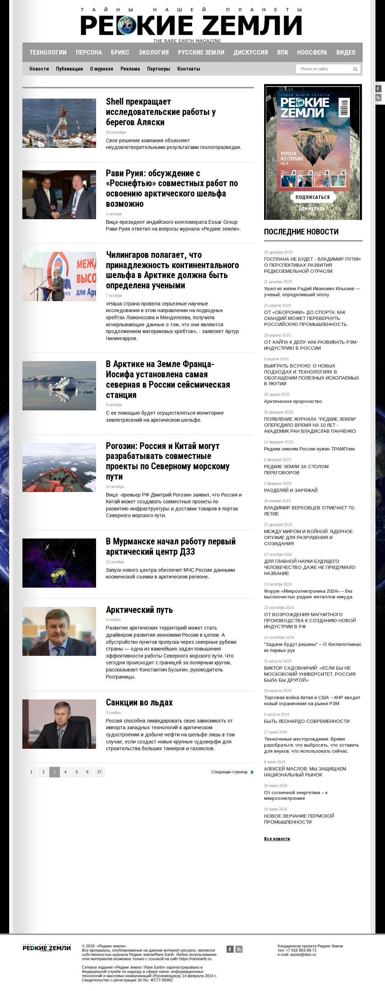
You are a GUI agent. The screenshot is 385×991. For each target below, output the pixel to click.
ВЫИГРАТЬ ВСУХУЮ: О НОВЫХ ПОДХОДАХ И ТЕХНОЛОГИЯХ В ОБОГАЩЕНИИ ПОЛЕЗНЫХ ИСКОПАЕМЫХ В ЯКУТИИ (311, 375)
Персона (89, 52)
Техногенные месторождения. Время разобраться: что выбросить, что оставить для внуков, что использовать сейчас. (311, 745)
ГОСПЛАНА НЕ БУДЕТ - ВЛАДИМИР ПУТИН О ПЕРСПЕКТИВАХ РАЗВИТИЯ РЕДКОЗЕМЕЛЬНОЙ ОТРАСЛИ (312, 265)
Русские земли (201, 52)
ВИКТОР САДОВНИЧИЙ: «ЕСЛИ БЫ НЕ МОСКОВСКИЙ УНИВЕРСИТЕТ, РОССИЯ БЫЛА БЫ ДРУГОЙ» (310, 674)
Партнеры (158, 69)
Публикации (69, 69)
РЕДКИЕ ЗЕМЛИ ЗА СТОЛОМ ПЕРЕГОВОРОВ (296, 469)
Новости (39, 69)
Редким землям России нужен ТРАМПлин (309, 449)
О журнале (101, 69)
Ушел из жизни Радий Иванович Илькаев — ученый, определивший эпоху (312, 291)
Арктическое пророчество (293, 401)
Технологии (48, 52)
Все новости (277, 838)
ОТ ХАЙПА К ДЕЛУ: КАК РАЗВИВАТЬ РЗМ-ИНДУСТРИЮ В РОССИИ (311, 345)
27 (99, 772)
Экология (154, 52)
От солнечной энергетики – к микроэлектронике (296, 795)
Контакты (188, 69)
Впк (282, 52)
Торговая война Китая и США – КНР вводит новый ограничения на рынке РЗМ (312, 700)
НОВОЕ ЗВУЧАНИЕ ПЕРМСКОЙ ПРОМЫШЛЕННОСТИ (299, 819)
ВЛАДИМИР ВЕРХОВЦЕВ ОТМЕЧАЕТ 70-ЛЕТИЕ (309, 510)
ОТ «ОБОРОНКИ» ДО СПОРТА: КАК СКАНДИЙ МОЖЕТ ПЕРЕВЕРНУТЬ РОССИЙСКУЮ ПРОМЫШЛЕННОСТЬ (305, 318)
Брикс (120, 52)
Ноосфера (312, 52)
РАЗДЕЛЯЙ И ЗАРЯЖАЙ (291, 490)
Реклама (130, 69)
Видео (346, 52)
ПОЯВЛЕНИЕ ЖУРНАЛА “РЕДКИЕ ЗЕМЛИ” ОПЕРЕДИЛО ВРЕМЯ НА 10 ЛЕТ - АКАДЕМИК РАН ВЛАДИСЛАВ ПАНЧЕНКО (310, 425)
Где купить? (313, 208)
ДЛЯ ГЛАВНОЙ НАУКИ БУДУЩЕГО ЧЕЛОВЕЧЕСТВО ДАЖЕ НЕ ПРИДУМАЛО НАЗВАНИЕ (310, 567)
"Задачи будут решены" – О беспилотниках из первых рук (312, 647)
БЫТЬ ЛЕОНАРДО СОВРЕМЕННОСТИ (307, 721)
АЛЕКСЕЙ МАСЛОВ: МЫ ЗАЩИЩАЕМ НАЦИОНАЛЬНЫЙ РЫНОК (305, 771)
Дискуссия (250, 52)
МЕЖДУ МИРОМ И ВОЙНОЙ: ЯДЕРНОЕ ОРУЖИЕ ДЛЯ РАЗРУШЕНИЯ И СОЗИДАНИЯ (308, 537)
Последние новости (301, 231)
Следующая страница (233, 772)
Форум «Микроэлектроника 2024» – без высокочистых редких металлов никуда (308, 594)
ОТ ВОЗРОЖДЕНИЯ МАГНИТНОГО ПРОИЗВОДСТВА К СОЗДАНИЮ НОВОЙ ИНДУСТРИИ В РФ (310, 620)
